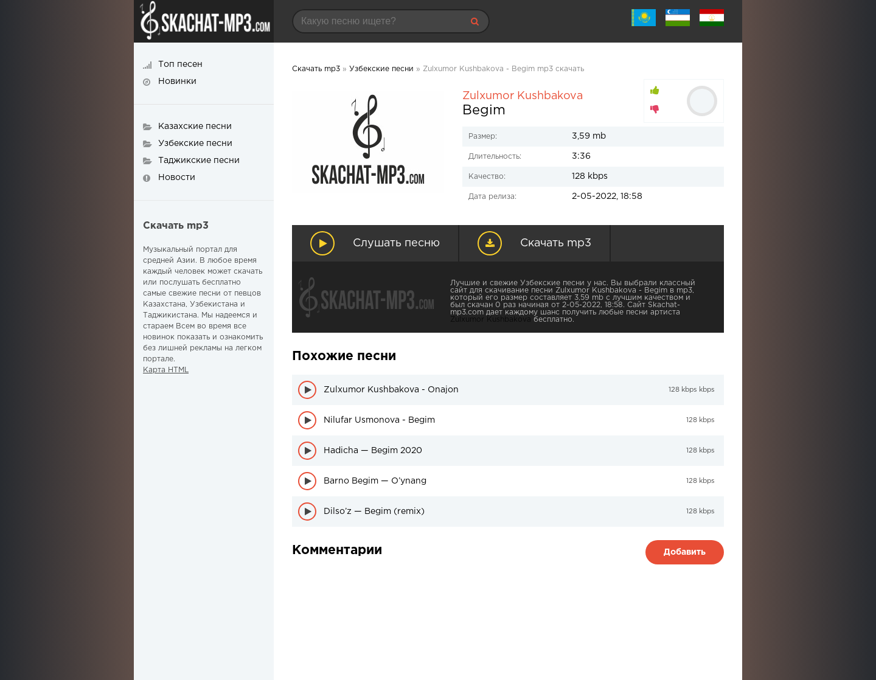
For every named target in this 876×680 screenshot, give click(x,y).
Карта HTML (166, 370)
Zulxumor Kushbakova (522, 96)
